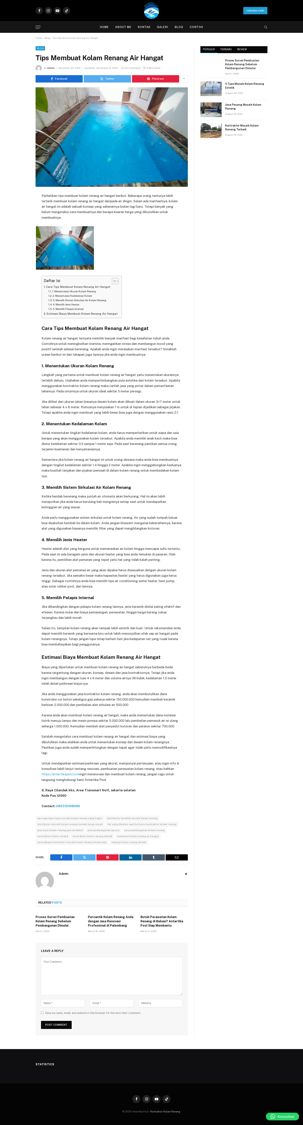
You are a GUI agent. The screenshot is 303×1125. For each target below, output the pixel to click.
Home (104, 27)
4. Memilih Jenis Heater (67, 304)
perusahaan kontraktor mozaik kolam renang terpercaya (72, 842)
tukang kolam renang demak (128, 842)
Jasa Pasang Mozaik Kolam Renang (243, 106)
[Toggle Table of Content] (114, 281)
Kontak (144, 27)
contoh (196, 27)
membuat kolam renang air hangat (138, 836)
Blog (179, 27)
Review (242, 49)
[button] (282, 1116)
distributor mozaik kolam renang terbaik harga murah (70, 824)
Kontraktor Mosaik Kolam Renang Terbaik (242, 127)
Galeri (162, 27)
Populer (209, 49)
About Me (123, 27)
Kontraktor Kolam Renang (165, 1111)
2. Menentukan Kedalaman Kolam (73, 295)
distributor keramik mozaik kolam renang (132, 818)
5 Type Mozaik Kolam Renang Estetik (244, 85)
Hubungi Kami (255, 10)
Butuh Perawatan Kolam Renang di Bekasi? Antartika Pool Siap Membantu (161, 921)
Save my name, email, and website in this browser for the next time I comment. (93, 1012)
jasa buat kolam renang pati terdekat (60, 830)
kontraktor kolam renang (52, 836)
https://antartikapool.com (61, 774)
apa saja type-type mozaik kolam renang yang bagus (69, 818)
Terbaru (226, 49)
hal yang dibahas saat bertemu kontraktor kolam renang (142, 824)
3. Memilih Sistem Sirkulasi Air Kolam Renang (80, 300)
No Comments (131, 68)
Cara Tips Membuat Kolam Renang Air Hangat (78, 286)
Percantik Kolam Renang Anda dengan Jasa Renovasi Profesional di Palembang (110, 921)
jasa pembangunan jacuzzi (104, 830)
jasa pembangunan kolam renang (144, 830)
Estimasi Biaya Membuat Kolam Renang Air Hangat (83, 313)
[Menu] (38, 27)
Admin (50, 68)
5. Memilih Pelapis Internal (69, 308)
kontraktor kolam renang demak (92, 836)
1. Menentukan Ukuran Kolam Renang (75, 291)
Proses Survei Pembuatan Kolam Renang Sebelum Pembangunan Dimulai (55, 921)
